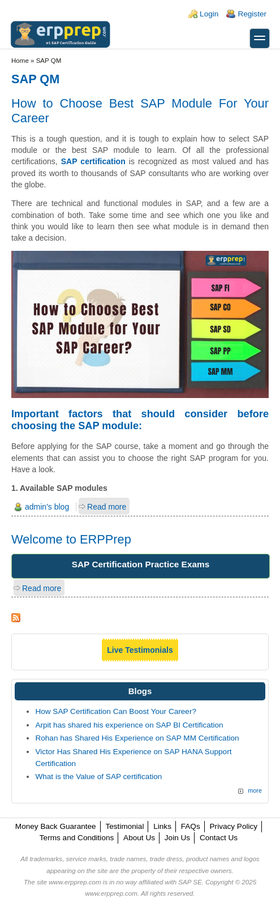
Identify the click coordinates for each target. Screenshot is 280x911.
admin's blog (47, 506)
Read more (106, 506)
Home (20, 60)
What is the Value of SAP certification (98, 776)
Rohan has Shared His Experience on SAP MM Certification (137, 738)
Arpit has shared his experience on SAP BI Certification (129, 725)
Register (252, 14)
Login (209, 14)
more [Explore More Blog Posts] (255, 790)
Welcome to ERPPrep (71, 539)
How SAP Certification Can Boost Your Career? (115, 711)
